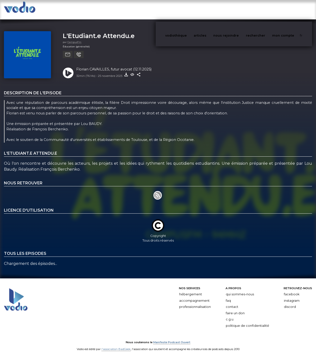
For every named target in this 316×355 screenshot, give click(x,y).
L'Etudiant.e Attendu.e (99, 31)
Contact (232, 302)
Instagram (292, 296)
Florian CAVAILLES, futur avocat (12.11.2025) (114, 64)
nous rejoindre (236, 9)
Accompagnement (194, 296)
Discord (290, 302)
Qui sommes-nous (240, 289)
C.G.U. (230, 314)
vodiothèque (188, 9)
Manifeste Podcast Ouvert (171, 337)
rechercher (264, 9)
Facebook (291, 289)
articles (211, 9)
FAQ (228, 296)
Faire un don (235, 308)
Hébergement (190, 289)
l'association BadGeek (116, 344)
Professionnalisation (195, 302)
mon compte (291, 9)
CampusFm (74, 37)
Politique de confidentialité (247, 321)
